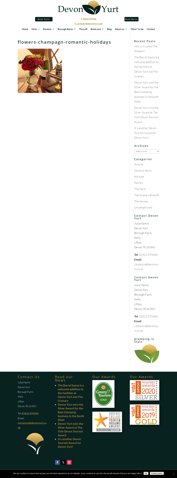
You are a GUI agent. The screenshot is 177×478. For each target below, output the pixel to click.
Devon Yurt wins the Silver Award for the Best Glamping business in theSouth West (146, 92)
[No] (173, 473)
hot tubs (139, 176)
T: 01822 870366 (88, 19)
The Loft (83, 29)
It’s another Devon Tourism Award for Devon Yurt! (69, 442)
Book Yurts (44, 19)
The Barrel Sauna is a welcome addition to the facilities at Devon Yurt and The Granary (146, 66)
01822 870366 (148, 254)
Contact (151, 29)
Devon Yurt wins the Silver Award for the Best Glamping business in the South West (71, 412)
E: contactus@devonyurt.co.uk (89, 23)
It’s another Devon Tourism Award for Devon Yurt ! (145, 132)
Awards (138, 164)
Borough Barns (65, 29)
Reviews (47, 29)
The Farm (140, 189)
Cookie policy (157, 473)
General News (142, 170)
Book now (96, 29)
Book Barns (131, 19)
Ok (146, 473)
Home (25, 29)
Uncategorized (143, 207)
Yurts (34, 29)
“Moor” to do (137, 29)
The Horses (141, 201)
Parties (138, 183)
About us (119, 29)
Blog (109, 29)
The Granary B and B (146, 195)
